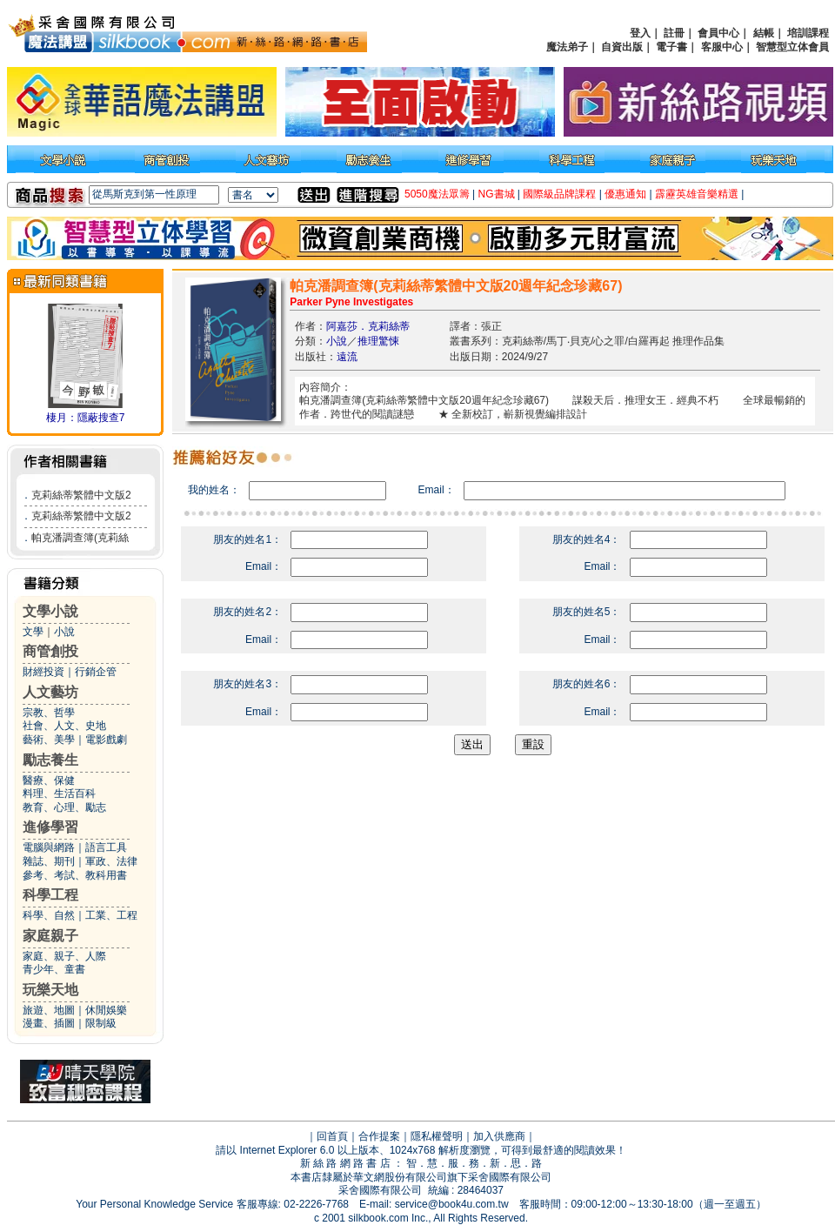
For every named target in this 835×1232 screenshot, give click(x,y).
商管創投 (50, 651)
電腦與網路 (49, 847)
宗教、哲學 (49, 712)
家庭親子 (50, 935)
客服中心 (722, 47)
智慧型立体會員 (792, 47)
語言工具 (106, 847)
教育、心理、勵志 (64, 807)
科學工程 (50, 894)
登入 (640, 33)
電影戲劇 (106, 739)
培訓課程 (808, 33)
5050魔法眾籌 (437, 194)
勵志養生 (50, 760)
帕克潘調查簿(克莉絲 (80, 538)
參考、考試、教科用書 (75, 875)
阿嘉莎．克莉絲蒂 (368, 326)
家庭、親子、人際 (64, 956)
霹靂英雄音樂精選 (696, 194)
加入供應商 (499, 1136)
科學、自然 (49, 915)
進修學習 (50, 827)
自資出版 (622, 47)
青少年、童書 (54, 969)
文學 (33, 632)
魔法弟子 (567, 47)
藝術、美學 (49, 739)
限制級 (101, 1023)
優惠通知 (625, 194)
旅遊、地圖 (49, 1010)
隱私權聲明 (437, 1136)
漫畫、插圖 (49, 1023)
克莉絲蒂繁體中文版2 (81, 495)
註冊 (674, 33)
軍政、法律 (111, 861)
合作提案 (379, 1136)
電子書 (671, 47)
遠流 (347, 357)
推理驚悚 (378, 341)
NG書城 (496, 194)
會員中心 (718, 33)
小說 (64, 632)
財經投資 (43, 672)
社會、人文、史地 (64, 726)
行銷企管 (96, 672)
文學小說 (50, 611)
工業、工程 (111, 915)
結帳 (763, 33)
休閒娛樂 (106, 1010)
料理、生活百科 (59, 793)
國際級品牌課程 (559, 194)
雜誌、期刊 (49, 861)
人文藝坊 (50, 692)
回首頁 (332, 1136)
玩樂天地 (50, 989)
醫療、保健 (49, 780)
